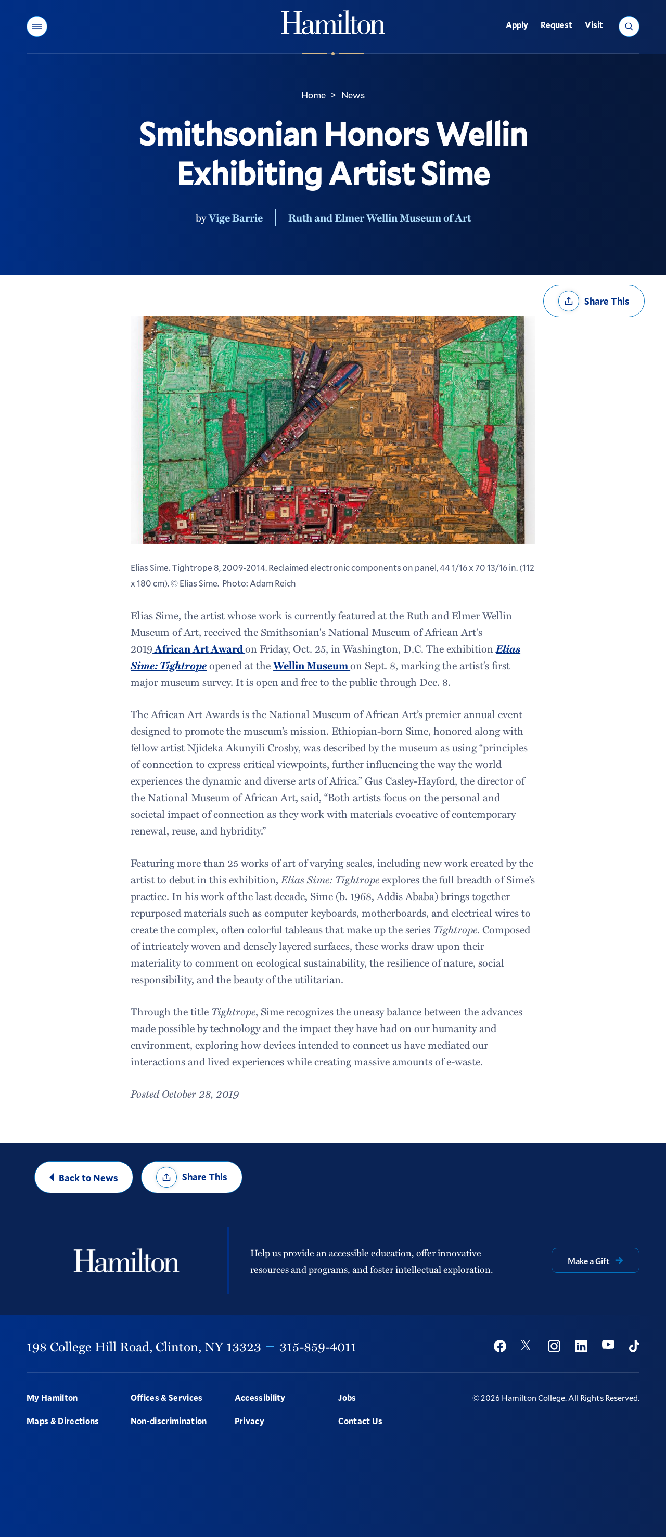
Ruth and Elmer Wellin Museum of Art (379, 217)
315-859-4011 (317, 1346)
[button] (37, 27)
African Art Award (198, 648)
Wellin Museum (311, 665)
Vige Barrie (236, 217)
